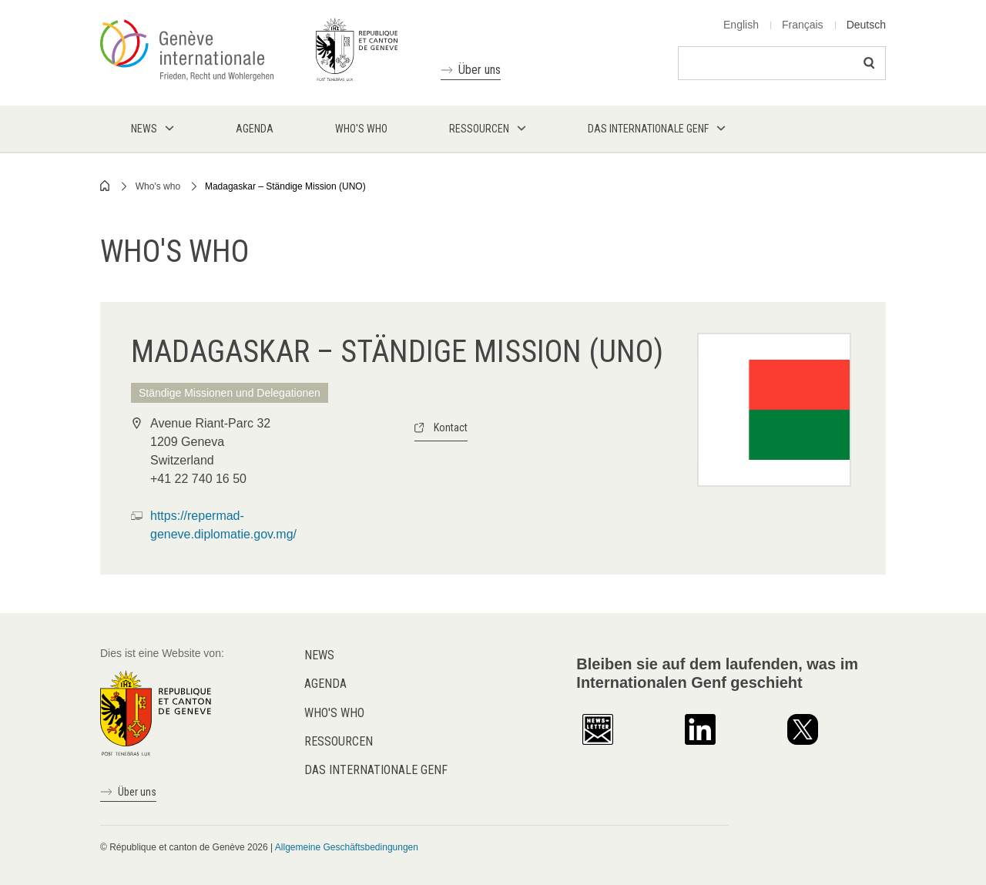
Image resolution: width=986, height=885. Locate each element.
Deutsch (866, 24)
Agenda (325, 683)
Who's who (158, 186)
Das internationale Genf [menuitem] (648, 128)
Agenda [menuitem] (254, 128)
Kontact (451, 427)
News (319, 655)
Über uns (479, 69)
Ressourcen (338, 741)
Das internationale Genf (376, 770)
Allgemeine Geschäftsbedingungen (346, 847)
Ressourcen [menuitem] (479, 128)
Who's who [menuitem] (361, 128)
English (741, 24)
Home (105, 185)
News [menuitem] (144, 128)
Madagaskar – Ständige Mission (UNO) (285, 186)
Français (802, 24)
